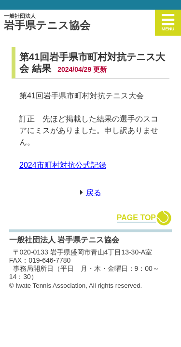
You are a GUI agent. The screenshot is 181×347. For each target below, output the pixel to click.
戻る (93, 192)
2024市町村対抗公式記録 (62, 165)
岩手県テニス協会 (47, 22)
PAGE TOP (136, 218)
